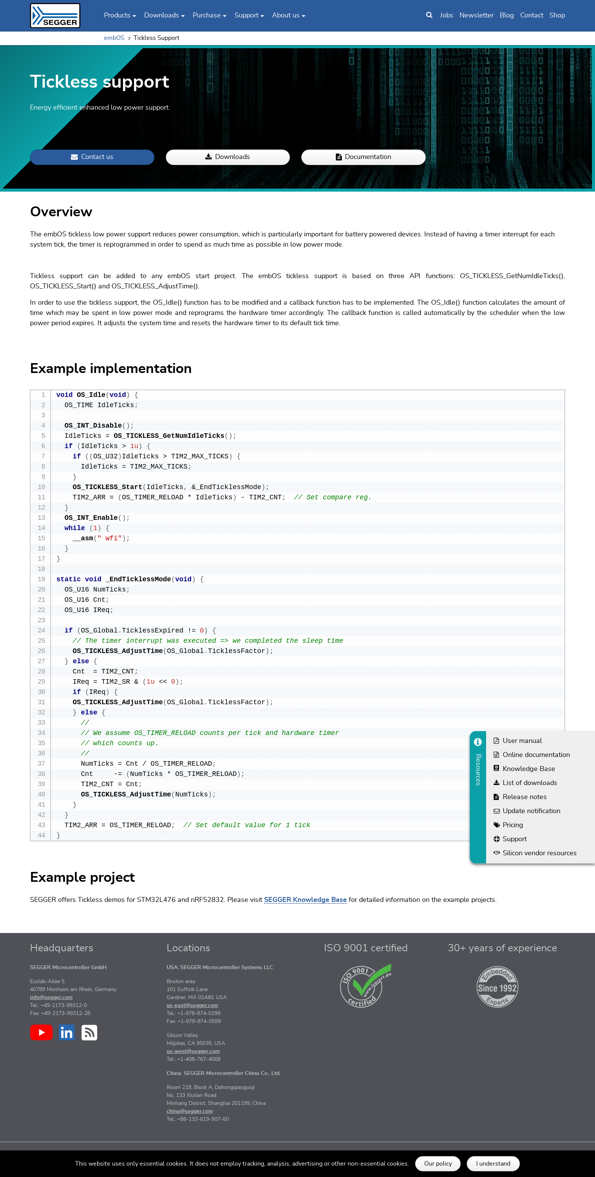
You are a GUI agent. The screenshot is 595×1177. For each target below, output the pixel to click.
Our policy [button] (438, 1164)
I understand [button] (493, 1164)
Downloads (227, 157)
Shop (557, 15)
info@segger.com (51, 1008)
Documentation (363, 157)
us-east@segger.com (192, 1016)
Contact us (92, 157)
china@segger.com (190, 1122)
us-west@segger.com (193, 1062)
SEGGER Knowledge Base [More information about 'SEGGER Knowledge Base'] (305, 910)
